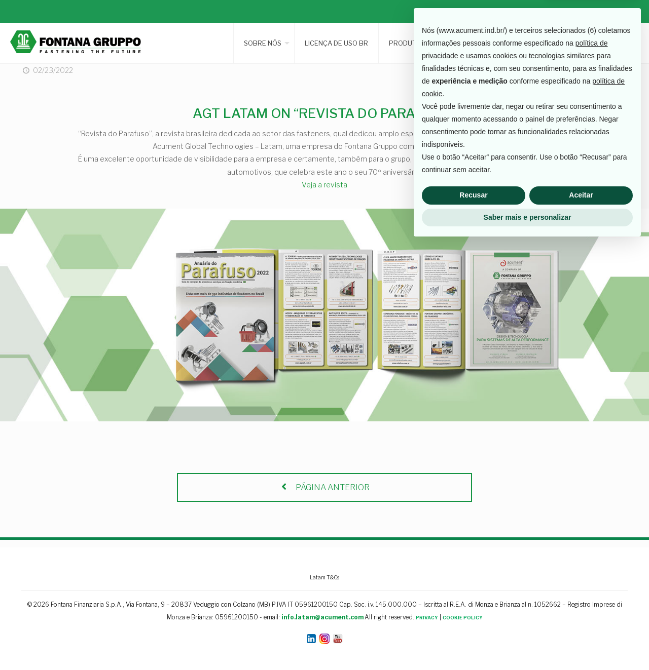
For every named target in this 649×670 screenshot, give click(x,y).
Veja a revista (324, 184)
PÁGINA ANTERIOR (324, 487)
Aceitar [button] (581, 620)
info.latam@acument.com (322, 617)
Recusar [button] (473, 620)
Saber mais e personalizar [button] (527, 642)
